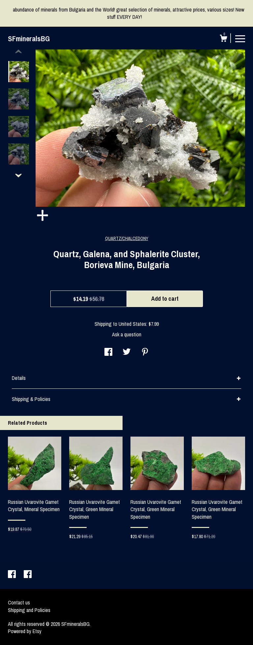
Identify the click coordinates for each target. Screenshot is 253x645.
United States (132, 323)
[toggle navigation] (240, 38)
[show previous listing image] (18, 52)
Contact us (19, 602)
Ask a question (126, 334)
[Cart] (223, 39)
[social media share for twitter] (126, 352)
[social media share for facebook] (108, 352)
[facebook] (12, 574)
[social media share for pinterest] (145, 352)
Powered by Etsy (25, 631)
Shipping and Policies (29, 610)
